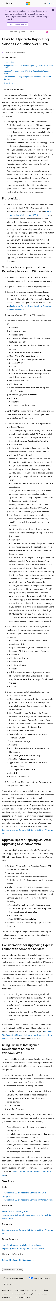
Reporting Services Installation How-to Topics (22, 1244)
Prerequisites (9, 62)
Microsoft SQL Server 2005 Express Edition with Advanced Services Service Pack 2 (27, 1035)
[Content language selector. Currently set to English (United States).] (13, 1278)
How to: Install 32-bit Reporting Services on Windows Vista (27, 1199)
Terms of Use (42, 1294)
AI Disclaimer (7, 1290)
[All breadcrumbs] (4, 32)
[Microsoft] (28, 3)
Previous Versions (22, 1290)
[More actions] (52, 32)
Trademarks (6, 1297)
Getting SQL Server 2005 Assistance (17, 1260)
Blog (33, 1290)
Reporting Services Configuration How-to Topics (23, 1248)
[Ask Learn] (47, 32)
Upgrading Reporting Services (20, 31)
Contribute (44, 1290)
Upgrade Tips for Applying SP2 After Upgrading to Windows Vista (27, 72)
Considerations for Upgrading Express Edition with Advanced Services (27, 77)
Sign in (51, 3)
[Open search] (45, 3)
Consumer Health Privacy (22, 1294)
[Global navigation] (2, 3)
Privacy (5, 1294)
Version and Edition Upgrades (15, 1211)
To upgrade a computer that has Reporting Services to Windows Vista (28, 66)
